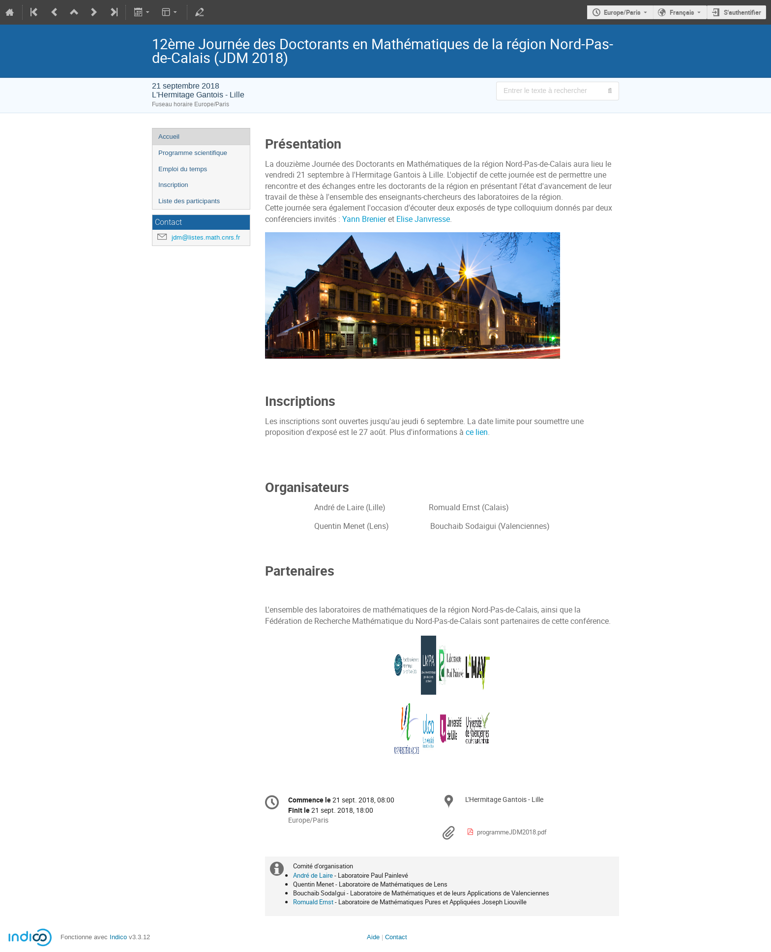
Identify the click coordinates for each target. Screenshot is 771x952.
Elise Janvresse (423, 219)
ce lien (477, 432)
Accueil (168, 136)
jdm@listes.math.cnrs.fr (206, 237)
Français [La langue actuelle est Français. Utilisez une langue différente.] (682, 12)
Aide (373, 937)
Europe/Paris (622, 12)
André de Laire (313, 875)
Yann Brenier (364, 219)
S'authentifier (742, 12)
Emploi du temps (182, 169)
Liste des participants (189, 201)
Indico (118, 937)
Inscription (173, 184)
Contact (396, 937)
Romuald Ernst (313, 901)
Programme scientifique (192, 152)
